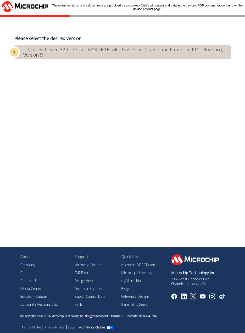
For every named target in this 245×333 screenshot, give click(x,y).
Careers (26, 272)
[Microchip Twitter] (193, 298)
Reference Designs (135, 296)
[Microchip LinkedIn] (184, 298)
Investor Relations (34, 296)
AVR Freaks (82, 272)
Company (27, 265)
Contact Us (29, 280)
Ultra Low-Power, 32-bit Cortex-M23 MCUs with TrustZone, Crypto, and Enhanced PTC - (123, 52)
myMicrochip (131, 280)
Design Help (83, 280)
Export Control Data (90, 296)
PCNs (78, 304)
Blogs (125, 288)
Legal (71, 327)
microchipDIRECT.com (138, 265)
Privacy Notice (55, 327)
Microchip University (136, 272)
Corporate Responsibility (39, 304)
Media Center (30, 288)
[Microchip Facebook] (174, 298)
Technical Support (88, 288)
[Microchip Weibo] (222, 297)
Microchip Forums (88, 265)
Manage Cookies (89, 327)
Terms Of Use (31, 327)
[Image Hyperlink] (203, 297)
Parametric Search (135, 304)
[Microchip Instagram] (212, 298)
